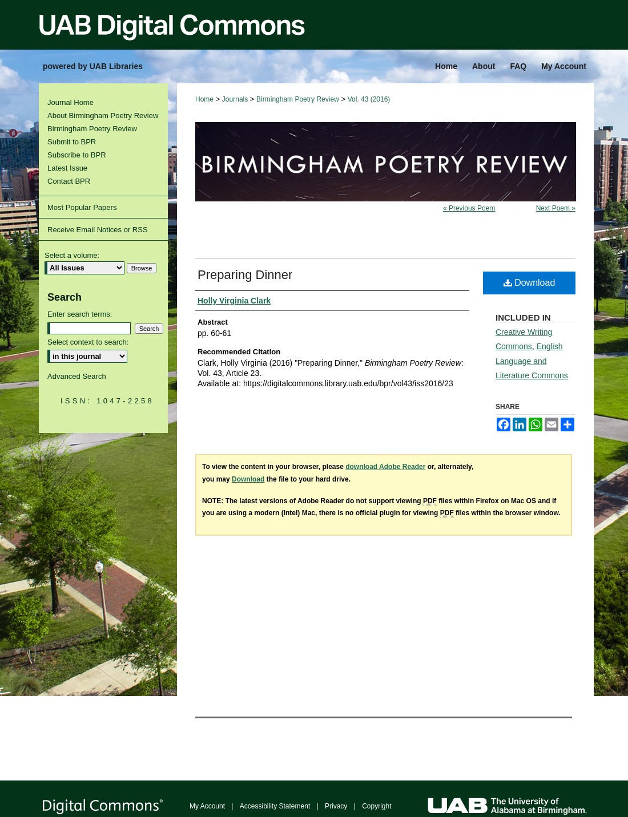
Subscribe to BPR (76, 155)
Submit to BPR (71, 141)
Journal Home (70, 102)
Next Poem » (555, 208)
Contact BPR (68, 181)
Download (529, 283)
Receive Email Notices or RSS (97, 229)
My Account (207, 806)
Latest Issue (67, 168)
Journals (235, 99)
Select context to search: (87, 342)
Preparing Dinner (245, 275)
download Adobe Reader (385, 467)
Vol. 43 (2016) (369, 99)
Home (204, 99)
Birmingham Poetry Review (297, 99)
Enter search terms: (79, 314)
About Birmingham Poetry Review (102, 115)
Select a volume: (72, 255)
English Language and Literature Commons (532, 360)
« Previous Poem (469, 208)
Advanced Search (76, 376)
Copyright (376, 806)
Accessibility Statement (275, 806)
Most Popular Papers (81, 207)
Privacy (336, 806)
